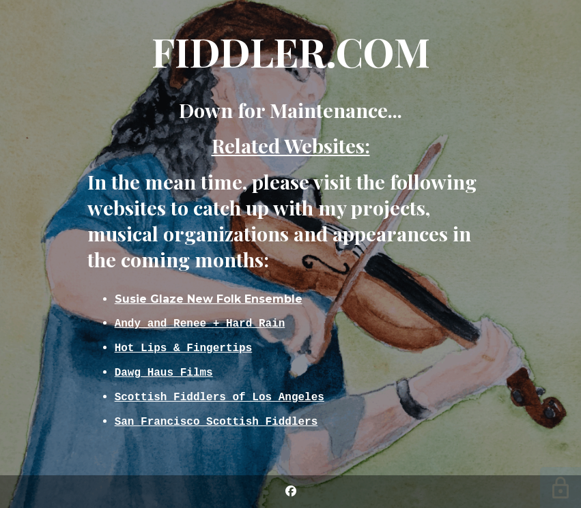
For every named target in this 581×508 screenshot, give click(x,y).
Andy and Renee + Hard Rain (200, 320)
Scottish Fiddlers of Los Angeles (219, 398)
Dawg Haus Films (164, 372)
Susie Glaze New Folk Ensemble (208, 295)
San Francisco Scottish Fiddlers (216, 424)
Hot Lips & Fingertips (184, 346)
